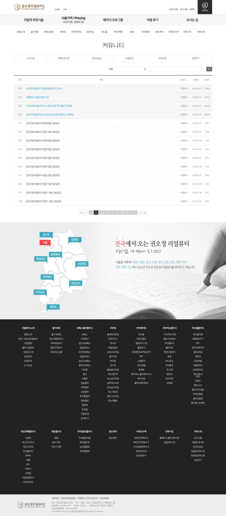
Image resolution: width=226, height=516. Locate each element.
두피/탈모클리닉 (84, 431)
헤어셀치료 (85, 442)
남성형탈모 (85, 447)
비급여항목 (104, 498)
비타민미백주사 (141, 438)
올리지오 (113, 356)
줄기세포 (56, 328)
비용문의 (129, 58)
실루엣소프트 (113, 383)
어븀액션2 (197, 365)
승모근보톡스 (85, 361)
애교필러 (85, 401)
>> (145, 212)
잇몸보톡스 (85, 356)
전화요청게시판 (198, 456)
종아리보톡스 (85, 365)
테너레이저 (113, 374)
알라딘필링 (198, 398)
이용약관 (55, 498)
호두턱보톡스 (85, 352)
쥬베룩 (141, 370)
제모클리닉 (56, 431)
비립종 (170, 383)
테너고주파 (28, 447)
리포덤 (28, 473)
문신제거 (113, 431)
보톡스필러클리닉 (85, 328)
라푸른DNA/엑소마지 (141, 352)
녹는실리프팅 (113, 378)
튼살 (169, 356)
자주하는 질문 (56, 352)
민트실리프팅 (113, 387)
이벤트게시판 (63, 58)
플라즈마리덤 (198, 390)
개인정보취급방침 (68, 498)
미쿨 (28, 460)
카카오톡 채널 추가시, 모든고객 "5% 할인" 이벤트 (49, 106)
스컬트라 (141, 361)
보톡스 (85, 334)
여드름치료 (198, 334)
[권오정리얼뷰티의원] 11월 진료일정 (43, 201)
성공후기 (195, 58)
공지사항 (183, 9)
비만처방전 (28, 482)
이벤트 (192, 9)
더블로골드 (113, 348)
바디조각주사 (28, 442)
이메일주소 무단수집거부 (87, 498)
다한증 (85, 370)
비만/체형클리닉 (28, 431)
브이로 (113, 365)
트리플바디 (28, 451)
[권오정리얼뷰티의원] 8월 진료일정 (43, 123)
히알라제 (85, 414)
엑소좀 (141, 334)
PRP (141, 356)
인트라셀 (198, 361)
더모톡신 (85, 339)
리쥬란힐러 (141, 339)
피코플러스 (169, 343)
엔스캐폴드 (113, 401)
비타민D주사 (141, 451)
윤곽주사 (85, 418)
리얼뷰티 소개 (28, 328)
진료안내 (28, 361)
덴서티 (113, 343)
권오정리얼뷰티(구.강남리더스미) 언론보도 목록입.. (50, 114)
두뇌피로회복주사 (141, 447)
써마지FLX (113, 339)
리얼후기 (152, 20)
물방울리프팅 (113, 370)
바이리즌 (141, 378)
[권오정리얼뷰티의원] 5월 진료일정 (43, 149)
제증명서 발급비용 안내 (37, 97)
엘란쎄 (85, 405)
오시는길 (192, 20)
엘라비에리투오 (141, 383)
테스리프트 (113, 392)
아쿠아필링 (198, 394)
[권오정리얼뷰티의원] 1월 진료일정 (43, 184)
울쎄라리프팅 (113, 334)
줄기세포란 (56, 334)
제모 (56, 438)
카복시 (28, 469)
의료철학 (28, 343)
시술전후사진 (169, 442)
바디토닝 (169, 361)
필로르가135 (141, 343)
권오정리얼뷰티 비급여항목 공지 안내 (44, 88)
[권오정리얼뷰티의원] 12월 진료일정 (43, 192)
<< (81, 212)
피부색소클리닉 (169, 328)
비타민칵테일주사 (141, 442)
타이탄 (113, 361)
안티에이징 (141, 328)
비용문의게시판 (198, 451)
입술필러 (85, 383)
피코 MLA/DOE (198, 375)
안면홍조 (169, 365)
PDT (198, 343)
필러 (85, 374)
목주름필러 (85, 396)
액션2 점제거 (169, 352)
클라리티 (169, 348)
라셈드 (198, 381)
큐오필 (85, 409)
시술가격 (73, 20)
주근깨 (170, 370)
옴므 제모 (56, 442)
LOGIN (56, 9)
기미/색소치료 (169, 334)
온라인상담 (173, 9)
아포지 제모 (56, 447)
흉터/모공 (198, 352)
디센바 (28, 438)
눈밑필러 (85, 392)
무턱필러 (85, 387)
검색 (209, 69)
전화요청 (162, 58)
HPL (28, 464)
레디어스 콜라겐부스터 (141, 374)
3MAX (28, 456)
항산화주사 (141, 456)
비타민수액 (141, 431)
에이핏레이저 (198, 348)
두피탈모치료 (85, 438)
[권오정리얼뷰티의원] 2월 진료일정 (43, 175)
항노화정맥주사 (56, 339)
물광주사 (141, 348)
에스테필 (141, 365)
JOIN (65, 9)
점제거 (170, 374)
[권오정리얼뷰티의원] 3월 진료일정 (43, 166)
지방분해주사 (28, 478)
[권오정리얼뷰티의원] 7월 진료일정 (43, 132)
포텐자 (198, 356)
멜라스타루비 (169, 339)
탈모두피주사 (56, 348)
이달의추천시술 (33, 20)
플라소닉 (198, 385)
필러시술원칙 (28, 348)
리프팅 (113, 328)
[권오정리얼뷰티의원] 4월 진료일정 (43, 158)
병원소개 (28, 334)
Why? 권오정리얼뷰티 (28, 339)
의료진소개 (28, 352)
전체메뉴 (204, 10)
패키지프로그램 (113, 20)
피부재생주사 (56, 343)
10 (135, 212)
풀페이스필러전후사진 (169, 438)
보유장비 (28, 356)
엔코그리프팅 (113, 396)
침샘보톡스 (85, 348)
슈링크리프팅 (113, 352)
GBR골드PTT (198, 339)
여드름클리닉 (198, 328)
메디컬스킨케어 (198, 403)
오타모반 (169, 378)
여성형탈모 (85, 451)
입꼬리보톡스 (85, 343)
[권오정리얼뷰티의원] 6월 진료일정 (43, 140)
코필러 (85, 378)
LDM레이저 (198, 370)
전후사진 (169, 431)
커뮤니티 (198, 431)
